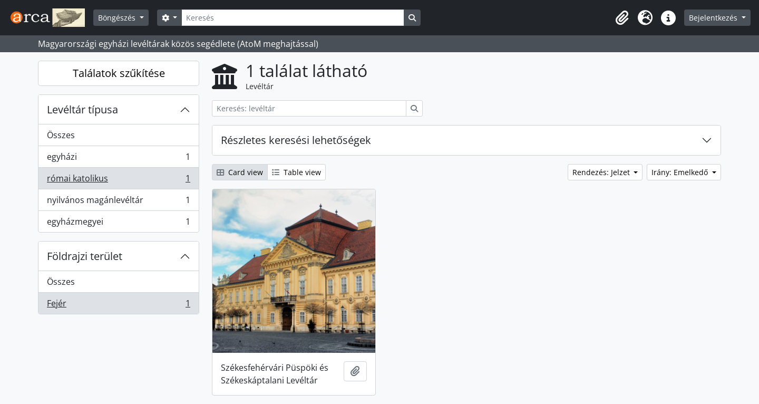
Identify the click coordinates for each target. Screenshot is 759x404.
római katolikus (118, 180)
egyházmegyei (118, 223)
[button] (622, 18)
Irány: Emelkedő (680, 172)
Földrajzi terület (84, 256)
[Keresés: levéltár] (309, 108)
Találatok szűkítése (119, 73)
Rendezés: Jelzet (602, 172)
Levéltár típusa (82, 109)
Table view (296, 172)
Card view (240, 172)
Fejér (118, 305)
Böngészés (118, 18)
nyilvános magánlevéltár (118, 202)
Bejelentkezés (714, 18)
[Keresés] (292, 17)
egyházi (118, 159)
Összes (61, 135)
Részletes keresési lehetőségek (296, 140)
